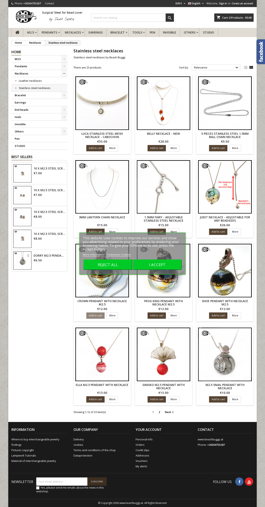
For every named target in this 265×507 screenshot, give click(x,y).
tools (137, 32)
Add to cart (95, 148)
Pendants (49, 32)
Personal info (144, 439)
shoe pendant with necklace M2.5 (225, 302)
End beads (21, 110)
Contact (49, 3)
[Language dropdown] (196, 3)
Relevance (216, 67)
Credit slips (142, 450)
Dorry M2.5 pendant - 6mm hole (49, 255)
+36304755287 (32, 3)
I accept (157, 264)
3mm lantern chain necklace (102, 217)
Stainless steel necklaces (35, 88)
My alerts (141, 466)
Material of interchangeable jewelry (33, 461)
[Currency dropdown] (181, 3)
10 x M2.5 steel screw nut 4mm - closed (49, 190)
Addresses (142, 455)
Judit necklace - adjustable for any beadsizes (225, 218)
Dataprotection (82, 455)
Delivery (78, 439)
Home (16, 52)
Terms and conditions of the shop (94, 450)
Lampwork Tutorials (23, 455)
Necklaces (73, 32)
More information (94, 254)
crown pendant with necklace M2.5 (102, 302)
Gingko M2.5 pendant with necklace (163, 386)
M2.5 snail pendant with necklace (225, 386)
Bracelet (117, 32)
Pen (152, 32)
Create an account (242, 3)
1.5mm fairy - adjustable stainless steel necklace (163, 218)
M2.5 (30, 32)
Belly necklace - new (163, 134)
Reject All (108, 264)
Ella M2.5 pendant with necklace (102, 385)
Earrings (96, 32)
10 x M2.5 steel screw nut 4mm (49, 168)
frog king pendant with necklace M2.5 (163, 302)
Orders (140, 445)
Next (170, 412)
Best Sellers (22, 157)
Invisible (169, 32)
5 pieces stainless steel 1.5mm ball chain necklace (225, 135)
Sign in (223, 3)
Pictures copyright (22, 450)
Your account (149, 429)
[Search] (132, 17)
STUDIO (208, 32)
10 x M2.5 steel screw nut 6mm (49, 233)
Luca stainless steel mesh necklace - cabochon (102, 135)
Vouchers (142, 461)
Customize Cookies (119, 254)
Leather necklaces (30, 81)
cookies (78, 445)
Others (189, 32)
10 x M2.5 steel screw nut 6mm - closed (49, 212)
